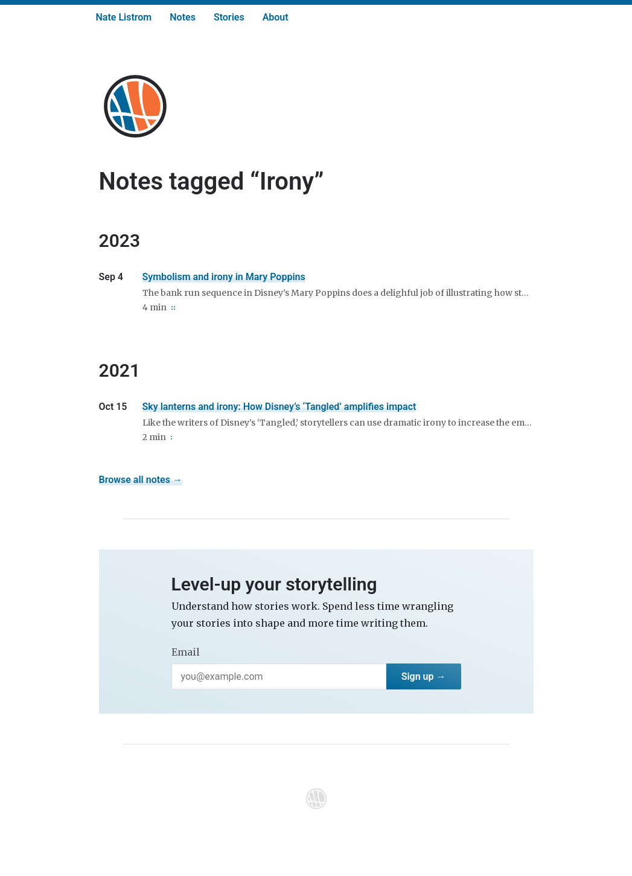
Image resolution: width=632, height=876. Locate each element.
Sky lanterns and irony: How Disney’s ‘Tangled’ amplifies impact (279, 406)
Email (185, 652)
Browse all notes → (140, 479)
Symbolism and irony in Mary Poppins (223, 277)
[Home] (135, 106)
